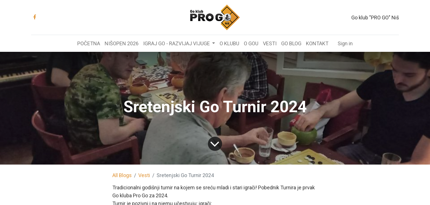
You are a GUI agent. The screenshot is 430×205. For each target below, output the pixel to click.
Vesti (144, 175)
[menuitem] (88, 43)
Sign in (345, 43)
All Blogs (122, 175)
